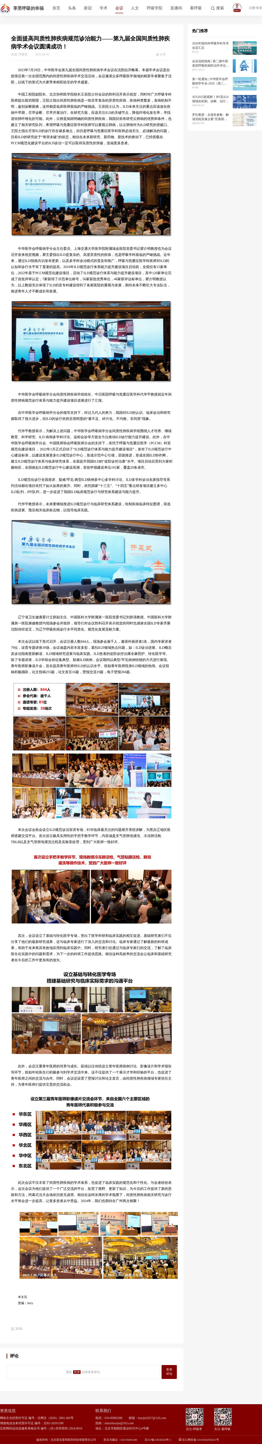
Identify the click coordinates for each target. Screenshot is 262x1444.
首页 (56, 8)
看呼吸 (196, 8)
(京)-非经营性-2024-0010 (66, 1428)
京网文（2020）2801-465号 (56, 1418)
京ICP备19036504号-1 (158, 1439)
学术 (103, 8)
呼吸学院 (154, 8)
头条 (72, 8)
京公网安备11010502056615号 (200, 1439)
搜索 (220, 8)
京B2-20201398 (54, 1423)
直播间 (176, 8)
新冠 (88, 8)
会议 (119, 8)
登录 (77, 1372)
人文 (135, 8)
